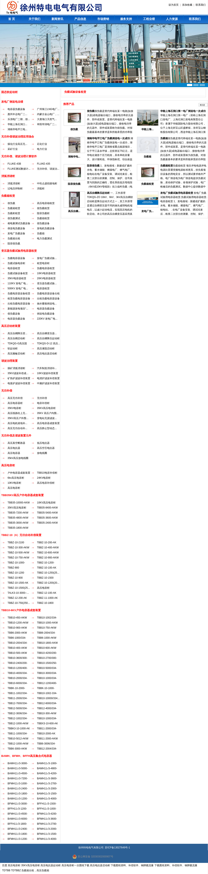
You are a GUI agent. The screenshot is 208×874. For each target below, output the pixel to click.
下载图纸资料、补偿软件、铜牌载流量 (132, 865)
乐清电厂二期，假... (19, 119)
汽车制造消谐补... (47, 368)
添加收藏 (187, 4)
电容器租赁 (14, 268)
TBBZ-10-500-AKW (18, 552)
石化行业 (42, 144)
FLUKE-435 (43, 163)
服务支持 (126, 19)
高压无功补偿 (15, 398)
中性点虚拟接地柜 (47, 183)
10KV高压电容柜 (46, 502)
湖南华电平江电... (17, 129)
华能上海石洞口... (17, 124)
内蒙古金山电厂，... (48, 114)
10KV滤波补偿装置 (47, 373)
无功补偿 (42, 398)
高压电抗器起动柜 (51, 865)
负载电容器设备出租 (48, 293)
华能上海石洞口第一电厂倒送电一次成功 (183, 111)
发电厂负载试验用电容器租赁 (176, 192)
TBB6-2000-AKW (17, 632)
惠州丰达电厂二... (17, 114)
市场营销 (103, 19)
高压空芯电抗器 (46, 448)
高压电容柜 (14, 487)
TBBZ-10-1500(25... (19, 587)
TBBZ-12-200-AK (17, 597)
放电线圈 (42, 453)
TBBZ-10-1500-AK (18, 582)
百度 (4, 865)
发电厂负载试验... (47, 258)
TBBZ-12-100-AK (46, 592)
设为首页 (174, 4)
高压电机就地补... (17, 423)
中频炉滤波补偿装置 (48, 383)
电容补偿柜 (43, 403)
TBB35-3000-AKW (18, 522)
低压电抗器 (43, 443)
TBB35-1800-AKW (18, 527)
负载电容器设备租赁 (19, 293)
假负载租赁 (43, 208)
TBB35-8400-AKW (47, 507)
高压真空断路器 (16, 443)
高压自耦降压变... (17, 333)
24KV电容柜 (44, 477)
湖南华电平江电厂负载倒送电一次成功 (108, 138)
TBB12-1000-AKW (18, 723)
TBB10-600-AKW (46, 647)
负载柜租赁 (14, 213)
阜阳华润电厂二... (47, 124)
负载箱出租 (14, 238)
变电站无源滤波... (47, 418)
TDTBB (6, 870)
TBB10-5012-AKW (18, 738)
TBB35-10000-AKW (19, 502)
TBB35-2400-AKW (47, 522)
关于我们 (34, 19)
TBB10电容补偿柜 (47, 472)
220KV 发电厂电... (47, 318)
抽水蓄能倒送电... (47, 303)
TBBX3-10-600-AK (47, 723)
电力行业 (42, 149)
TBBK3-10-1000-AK (19, 728)
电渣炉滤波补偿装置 (48, 378)
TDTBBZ (16, 870)
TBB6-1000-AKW (46, 637)
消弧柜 (41, 188)
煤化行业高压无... (17, 144)
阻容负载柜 (43, 213)
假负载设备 (43, 223)
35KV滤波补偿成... (18, 373)
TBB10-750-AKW (46, 627)
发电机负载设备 (46, 228)
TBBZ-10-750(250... (19, 602)
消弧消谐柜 (14, 183)
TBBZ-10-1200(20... (48, 582)
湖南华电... (74, 156)
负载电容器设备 (16, 258)
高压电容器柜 (15, 403)
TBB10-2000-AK (46, 733)
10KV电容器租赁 (46, 273)
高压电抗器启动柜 (47, 353)
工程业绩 (149, 19)
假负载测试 (14, 218)
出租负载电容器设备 (48, 298)
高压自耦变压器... (47, 333)
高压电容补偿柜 (46, 482)
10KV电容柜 (14, 482)
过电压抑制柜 (15, 188)
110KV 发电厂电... (18, 283)
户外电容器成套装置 (19, 472)
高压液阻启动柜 (46, 348)
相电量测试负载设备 (19, 223)
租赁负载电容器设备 (19, 298)
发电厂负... (147, 211)
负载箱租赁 (14, 208)
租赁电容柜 (43, 263)
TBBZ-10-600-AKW (48, 552)
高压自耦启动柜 (16, 338)
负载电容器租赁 (46, 268)
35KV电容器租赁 (17, 278)
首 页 (11, 19)
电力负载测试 (44, 238)
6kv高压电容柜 (16, 477)
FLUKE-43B (14, 163)
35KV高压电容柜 (46, 408)
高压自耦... (74, 211)
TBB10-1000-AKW (47, 622)
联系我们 (201, 4)
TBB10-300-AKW (46, 713)
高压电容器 (14, 453)
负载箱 (41, 233)
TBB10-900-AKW (17, 627)
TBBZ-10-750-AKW (18, 557)
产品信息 (80, 19)
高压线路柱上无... (17, 413)
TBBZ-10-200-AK (46, 542)
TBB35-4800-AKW (18, 517)
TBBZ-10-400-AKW (48, 547)
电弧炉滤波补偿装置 (19, 383)
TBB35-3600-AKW (47, 517)
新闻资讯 (57, 19)
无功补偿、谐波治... (48, 168)
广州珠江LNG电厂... (48, 109)
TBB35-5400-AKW (47, 512)
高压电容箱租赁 (46, 203)
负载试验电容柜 (16, 263)
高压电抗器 (14, 448)
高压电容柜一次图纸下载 (75, 865)
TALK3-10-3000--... (18, 592)
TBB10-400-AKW (17, 647)
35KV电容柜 (14, 408)
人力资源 (172, 19)
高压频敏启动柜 (16, 353)
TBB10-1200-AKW (18, 622)
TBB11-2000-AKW (47, 738)
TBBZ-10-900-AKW (48, 557)
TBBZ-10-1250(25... (48, 572)
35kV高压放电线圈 (18, 458)
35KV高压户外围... (18, 418)
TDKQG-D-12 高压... (48, 343)
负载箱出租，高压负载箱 (35, 870)
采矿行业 (13, 149)
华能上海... (147, 129)
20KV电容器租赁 (46, 278)
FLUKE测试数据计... (19, 168)
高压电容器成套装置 (48, 423)
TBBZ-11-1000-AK (47, 597)
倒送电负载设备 (16, 228)
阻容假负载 (14, 243)
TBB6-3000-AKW (17, 748)
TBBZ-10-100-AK (46, 567)
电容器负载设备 (16, 109)
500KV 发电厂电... (18, 288)
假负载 (11, 203)
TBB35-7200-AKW (18, 512)
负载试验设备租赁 (18, 273)
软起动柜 (13, 348)
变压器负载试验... (47, 283)
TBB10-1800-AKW (47, 642)
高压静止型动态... (47, 428)
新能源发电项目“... (18, 308)
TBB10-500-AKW (17, 652)
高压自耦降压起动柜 (48, 338)
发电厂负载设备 (16, 233)
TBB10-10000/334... (48, 698)
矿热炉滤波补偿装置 (19, 378)
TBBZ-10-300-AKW (18, 547)
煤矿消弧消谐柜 (16, 368)
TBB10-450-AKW (17, 617)
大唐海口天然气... (47, 119)
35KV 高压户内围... (48, 413)
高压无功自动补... (17, 428)
